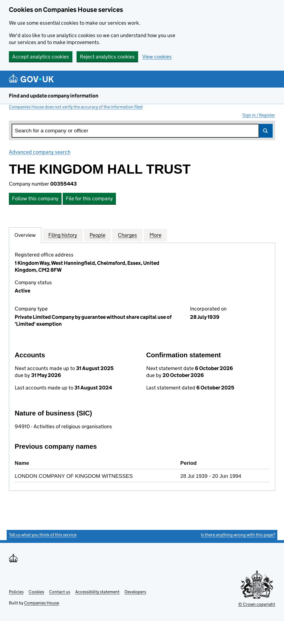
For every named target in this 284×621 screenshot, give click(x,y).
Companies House (41, 602)
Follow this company (35, 198)
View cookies (157, 56)
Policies (16, 591)
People (97, 235)
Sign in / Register (258, 115)
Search (266, 131)
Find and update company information (53, 96)
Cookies (36, 591)
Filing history (62, 235)
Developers (135, 591)
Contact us (59, 591)
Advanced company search (39, 152)
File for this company (89, 198)
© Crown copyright (256, 604)
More (155, 235)
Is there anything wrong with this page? (238, 534)
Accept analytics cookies (40, 56)
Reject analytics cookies (107, 56)
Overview (25, 235)
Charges (127, 235)
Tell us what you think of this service (43, 534)
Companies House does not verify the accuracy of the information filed (76, 106)
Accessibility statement (97, 591)
